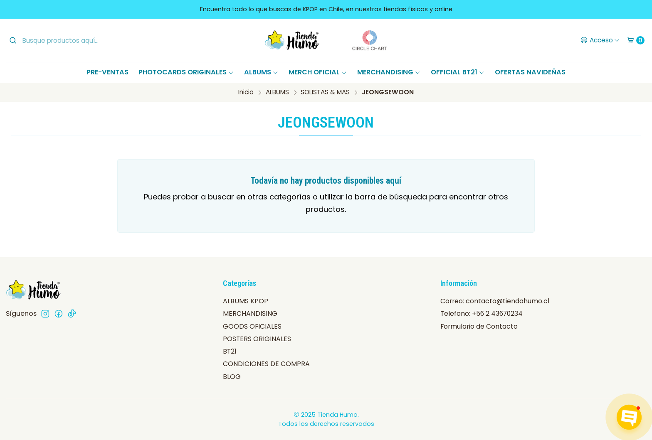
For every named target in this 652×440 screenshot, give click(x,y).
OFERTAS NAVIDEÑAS (530, 72)
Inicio (246, 92)
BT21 (230, 351)
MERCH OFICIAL (318, 72)
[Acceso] (600, 40)
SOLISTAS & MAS (325, 92)
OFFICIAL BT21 (458, 72)
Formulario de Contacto (479, 326)
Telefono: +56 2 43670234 (481, 313)
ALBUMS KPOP (245, 301)
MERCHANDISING (389, 72)
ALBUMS (261, 72)
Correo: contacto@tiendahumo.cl (494, 301)
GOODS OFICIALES (252, 326)
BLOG (232, 376)
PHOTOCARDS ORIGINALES (186, 72)
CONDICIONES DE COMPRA (266, 364)
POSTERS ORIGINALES (257, 339)
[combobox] (77, 40)
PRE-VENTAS (107, 72)
